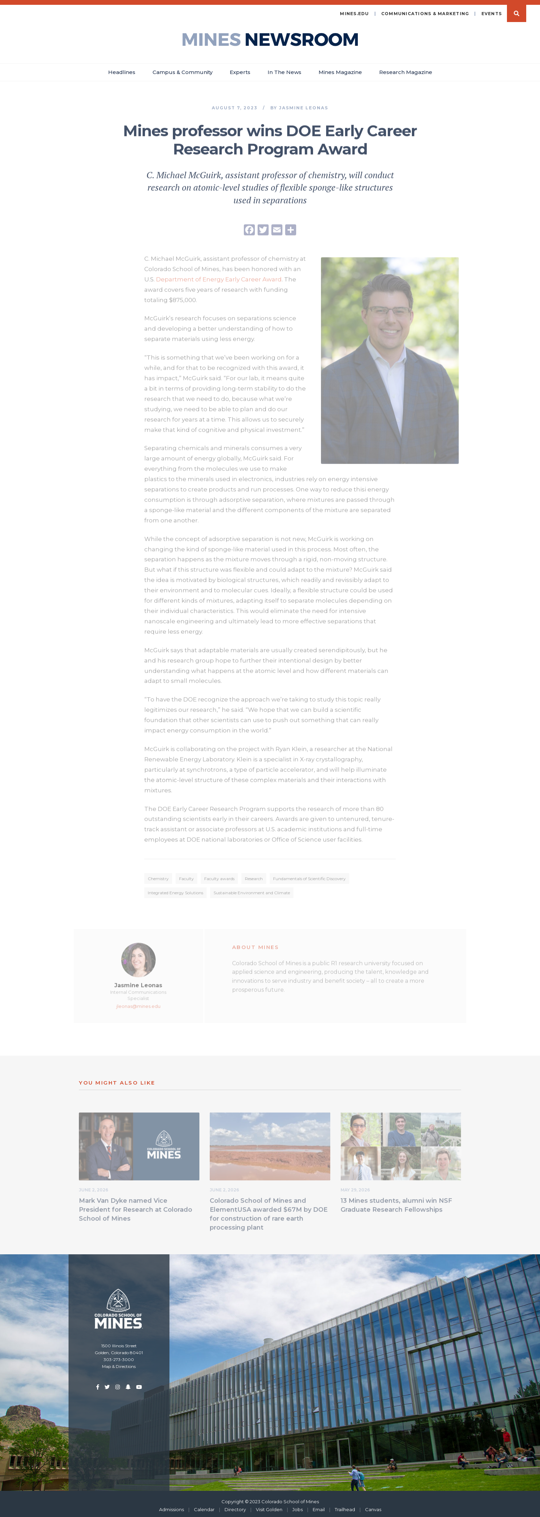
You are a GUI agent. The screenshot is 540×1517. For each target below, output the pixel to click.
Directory (235, 1506)
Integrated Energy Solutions (175, 890)
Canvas (373, 1506)
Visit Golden (269, 1506)
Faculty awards (219, 876)
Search (516, 10)
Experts (240, 68)
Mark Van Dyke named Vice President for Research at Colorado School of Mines (135, 1207)
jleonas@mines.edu (138, 1004)
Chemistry (158, 876)
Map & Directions (119, 1363)
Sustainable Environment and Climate (252, 890)
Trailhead (345, 1506)
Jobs (297, 1506)
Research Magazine (405, 68)
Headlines (121, 68)
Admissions (171, 1506)
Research (254, 876)
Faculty (186, 876)
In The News (284, 68)
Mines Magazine (340, 68)
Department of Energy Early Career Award (219, 276)
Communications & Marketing (425, 10)
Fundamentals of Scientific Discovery (309, 876)
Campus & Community (182, 68)
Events (491, 10)
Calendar (204, 1506)
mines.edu (354, 10)
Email (319, 1506)
